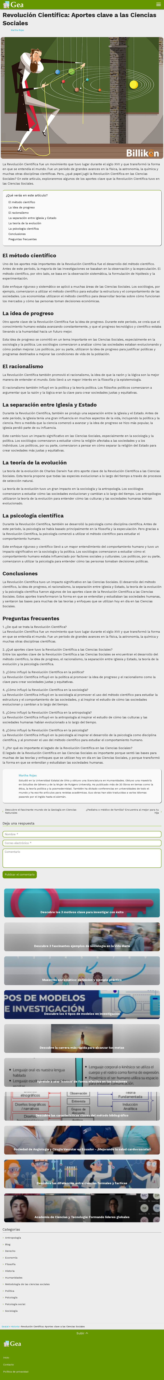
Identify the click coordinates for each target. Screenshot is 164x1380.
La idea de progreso (21, 207)
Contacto (8, 1364)
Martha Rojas (17, 30)
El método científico (21, 202)
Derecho (10, 1250)
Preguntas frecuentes (22, 239)
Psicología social (15, 1304)
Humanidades (13, 1277)
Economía (11, 1257)
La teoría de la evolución (24, 223)
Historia (10, 1270)
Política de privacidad (15, 1371)
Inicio (6, 1357)
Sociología (11, 1310)
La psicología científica (23, 228)
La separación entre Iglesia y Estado (32, 218)
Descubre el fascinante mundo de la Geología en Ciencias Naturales (40, 811)
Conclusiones (17, 234)
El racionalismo (18, 212)
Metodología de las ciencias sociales (27, 1284)
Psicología (11, 1297)
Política (9, 1290)
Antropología (13, 1237)
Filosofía (10, 1264)
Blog (7, 1244)
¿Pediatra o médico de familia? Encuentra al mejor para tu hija (122, 811)
